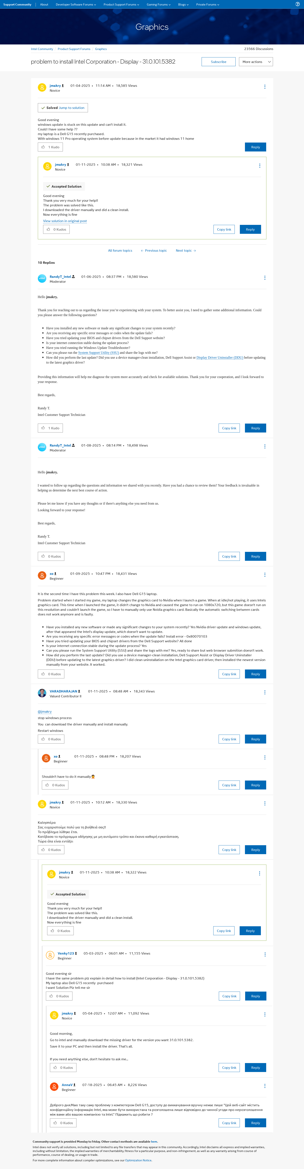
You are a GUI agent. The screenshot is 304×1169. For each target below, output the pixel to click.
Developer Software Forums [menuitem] (74, 4)
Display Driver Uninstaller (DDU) (220, 357)
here (154, 1141)
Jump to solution (65, 107)
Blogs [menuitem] (182, 4)
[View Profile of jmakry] (57, 85)
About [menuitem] (44, 4)
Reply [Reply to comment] (250, 229)
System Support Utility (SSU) (98, 352)
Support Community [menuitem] (17, 4)
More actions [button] (252, 61)
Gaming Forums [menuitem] (157, 4)
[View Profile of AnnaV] (68, 1084)
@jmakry (45, 711)
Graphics (101, 48)
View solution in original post (65, 220)
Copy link (224, 229)
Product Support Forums (74, 48)
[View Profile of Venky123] (67, 953)
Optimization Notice (138, 1160)
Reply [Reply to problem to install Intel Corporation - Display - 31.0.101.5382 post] (255, 146)
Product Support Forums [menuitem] (120, 4)
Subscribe (218, 61)
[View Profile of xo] (53, 573)
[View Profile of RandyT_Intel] (62, 276)
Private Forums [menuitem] (206, 4)
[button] (264, 86)
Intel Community (42, 48)
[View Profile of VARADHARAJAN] (65, 691)
